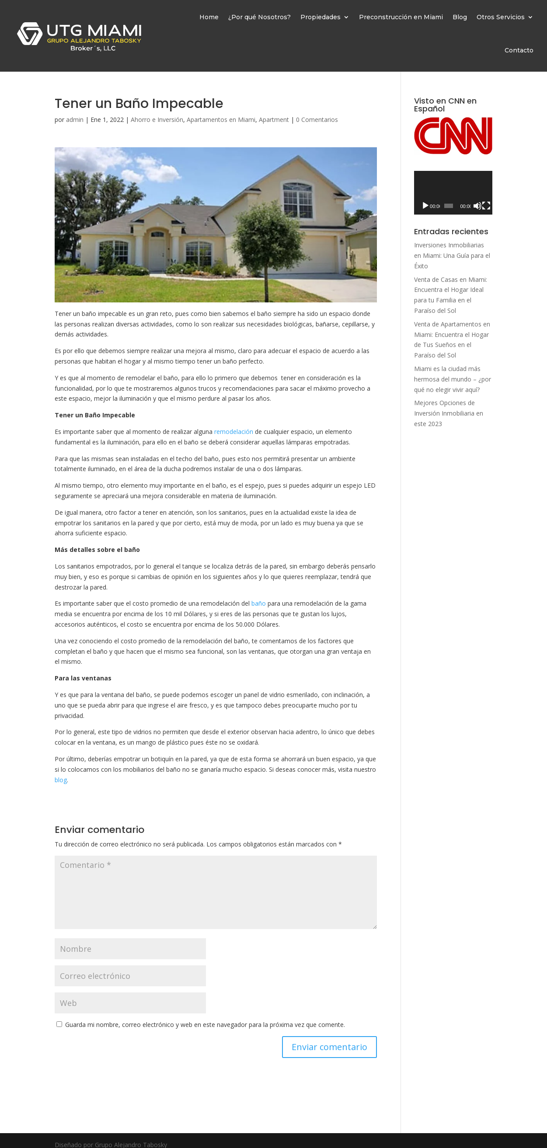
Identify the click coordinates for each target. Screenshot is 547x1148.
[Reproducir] (425, 205)
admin (75, 119)
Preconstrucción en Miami (401, 17)
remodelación (233, 431)
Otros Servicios (501, 17)
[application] (453, 193)
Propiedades (320, 17)
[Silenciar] (477, 205)
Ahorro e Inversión (157, 119)
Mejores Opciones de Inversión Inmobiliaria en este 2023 (448, 413)
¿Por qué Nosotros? (259, 17)
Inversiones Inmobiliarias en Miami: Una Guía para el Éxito (452, 255)
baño (258, 603)
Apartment (274, 119)
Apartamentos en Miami (221, 119)
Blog (460, 17)
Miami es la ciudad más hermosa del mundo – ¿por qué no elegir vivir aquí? (452, 379)
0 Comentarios (317, 119)
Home (209, 17)
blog (61, 780)
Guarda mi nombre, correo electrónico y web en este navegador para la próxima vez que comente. (205, 1024)
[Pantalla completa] (486, 205)
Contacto (519, 50)
